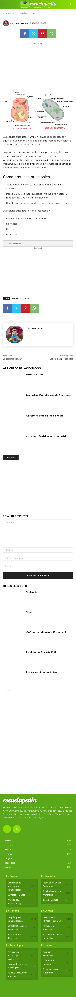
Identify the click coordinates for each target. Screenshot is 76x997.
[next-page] (9, 690)
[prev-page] (5, 690)
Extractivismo (34, 374)
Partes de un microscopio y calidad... (14, 955)
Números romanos (16, 895)
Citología (27, 298)
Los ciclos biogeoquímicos (42, 672)
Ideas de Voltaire (50, 900)
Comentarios (15, 244)
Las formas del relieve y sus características (15, 886)
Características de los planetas (44, 415)
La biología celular (12, 359)
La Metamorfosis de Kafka (42, 652)
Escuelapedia (21, 23)
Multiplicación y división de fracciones (48, 395)
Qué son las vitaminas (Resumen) (46, 632)
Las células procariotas (61, 359)
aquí (40, 817)
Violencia (31, 592)
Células (15, 298)
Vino (29, 612)
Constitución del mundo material (46, 436)
